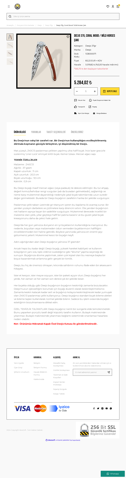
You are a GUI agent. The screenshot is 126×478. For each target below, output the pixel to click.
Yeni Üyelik (19, 363)
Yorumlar (36, 132)
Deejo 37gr (90, 46)
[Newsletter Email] (92, 372)
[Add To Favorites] (67, 36)
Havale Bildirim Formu (40, 373)
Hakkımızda (39, 379)
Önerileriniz (77, 132)
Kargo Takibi (59, 394)
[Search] (63, 16)
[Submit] (109, 372)
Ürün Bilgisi (20, 132)
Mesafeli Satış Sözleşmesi (59, 364)
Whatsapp (113, 473)
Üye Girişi (18, 368)
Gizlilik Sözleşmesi (61, 370)
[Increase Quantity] (94, 91)
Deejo (88, 50)
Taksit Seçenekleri (56, 132)
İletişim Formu (40, 368)
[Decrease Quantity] (77, 91)
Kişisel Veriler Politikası (59, 383)
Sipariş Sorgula (59, 389)
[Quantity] (86, 91)
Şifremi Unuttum (21, 372)
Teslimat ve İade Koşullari (60, 376)
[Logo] (17, 6)
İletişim (37, 363)
